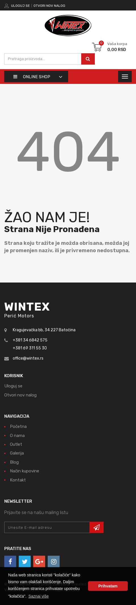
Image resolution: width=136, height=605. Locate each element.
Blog (14, 462)
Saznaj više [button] (38, 596)
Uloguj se (20, 6)
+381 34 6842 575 (30, 340)
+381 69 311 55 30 (30, 348)
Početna (18, 426)
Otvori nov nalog (49, 6)
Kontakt (18, 480)
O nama (17, 435)
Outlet (16, 444)
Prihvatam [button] (108, 586)
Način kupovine (24, 471)
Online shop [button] (31, 76)
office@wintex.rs (28, 358)
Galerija (17, 453)
